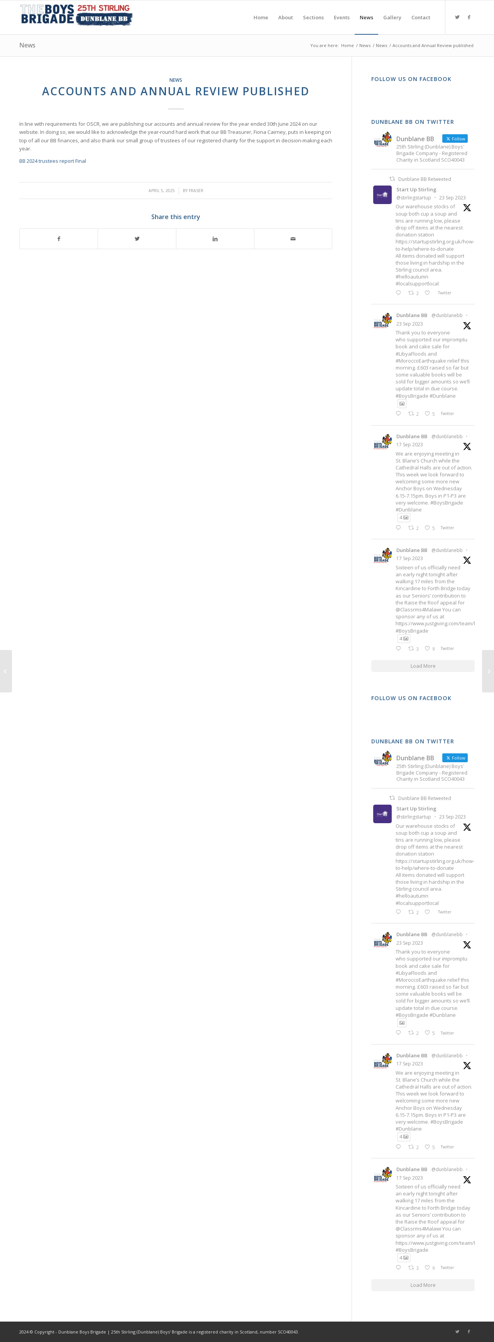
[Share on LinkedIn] (215, 239)
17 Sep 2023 (409, 444)
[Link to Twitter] (457, 17)
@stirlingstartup (413, 197)
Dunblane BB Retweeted (424, 179)
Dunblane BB (411, 315)
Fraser (196, 190)
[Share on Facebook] (59, 239)
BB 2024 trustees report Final (52, 160)
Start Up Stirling (416, 189)
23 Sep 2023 (452, 197)
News (27, 45)
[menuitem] (261, 17)
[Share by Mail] (293, 239)
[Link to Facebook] (469, 17)
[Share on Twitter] (137, 239)
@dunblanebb (447, 315)
